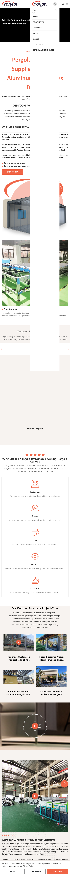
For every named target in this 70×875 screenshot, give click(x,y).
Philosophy (35, 588)
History (35, 564)
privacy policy (28, 866)
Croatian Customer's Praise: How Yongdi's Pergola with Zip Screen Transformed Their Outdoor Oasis (51, 693)
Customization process (17, 166)
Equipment (35, 492)
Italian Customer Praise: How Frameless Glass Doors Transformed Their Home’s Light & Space (51, 659)
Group (35, 516)
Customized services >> (16, 163)
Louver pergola (35, 428)
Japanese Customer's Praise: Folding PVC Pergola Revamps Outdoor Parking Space (19, 659)
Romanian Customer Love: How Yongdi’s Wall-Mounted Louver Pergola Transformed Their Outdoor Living (18, 693)
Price (35, 540)
